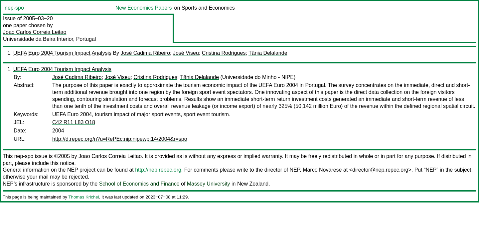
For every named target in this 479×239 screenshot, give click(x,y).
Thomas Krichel (83, 197)
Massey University (208, 184)
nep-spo (14, 8)
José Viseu (186, 53)
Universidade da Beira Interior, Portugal (49, 39)
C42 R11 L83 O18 (73, 122)
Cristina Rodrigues (224, 53)
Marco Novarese (322, 170)
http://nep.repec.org (158, 170)
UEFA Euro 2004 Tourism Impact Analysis (62, 53)
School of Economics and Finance (139, 184)
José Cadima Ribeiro (145, 53)
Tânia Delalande (267, 53)
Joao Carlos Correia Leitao (34, 32)
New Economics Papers (143, 8)
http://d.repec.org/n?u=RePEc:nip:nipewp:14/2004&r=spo (119, 139)
